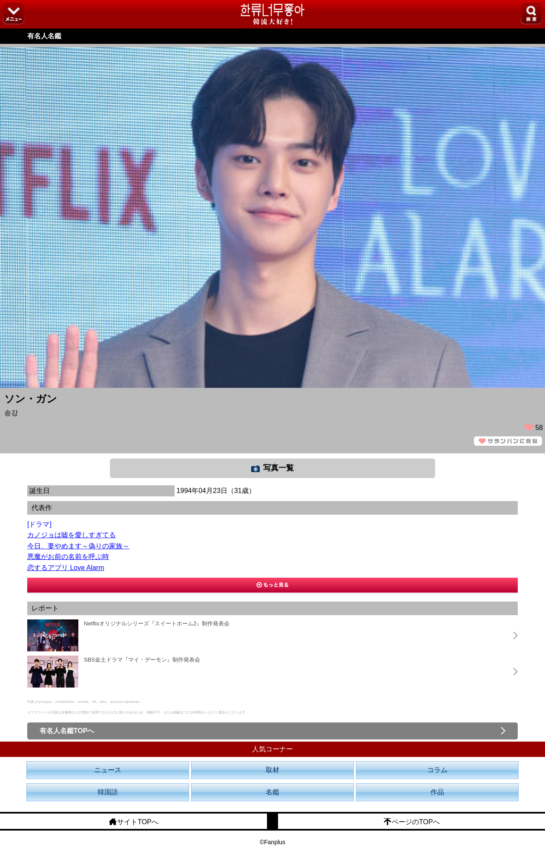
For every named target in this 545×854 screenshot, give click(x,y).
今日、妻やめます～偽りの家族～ (78, 546)
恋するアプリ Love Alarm (65, 567)
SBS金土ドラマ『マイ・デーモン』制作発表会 (142, 659)
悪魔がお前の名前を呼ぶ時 (68, 556)
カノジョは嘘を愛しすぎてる (71, 535)
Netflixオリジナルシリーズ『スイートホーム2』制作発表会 (156, 623)
